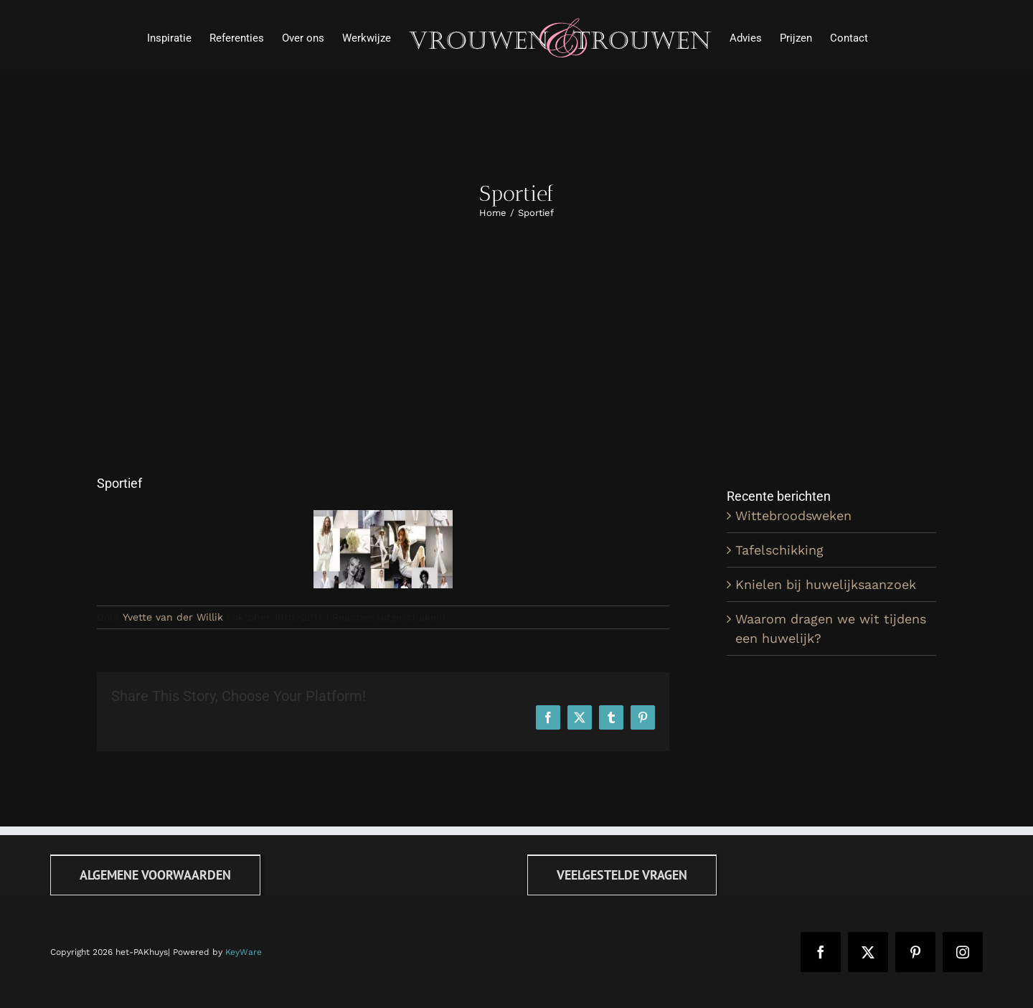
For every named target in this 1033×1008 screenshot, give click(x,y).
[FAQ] (622, 874)
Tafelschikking (779, 549)
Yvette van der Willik (173, 617)
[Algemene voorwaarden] (155, 874)
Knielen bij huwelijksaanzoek (825, 584)
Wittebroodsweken (793, 515)
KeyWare (243, 952)
